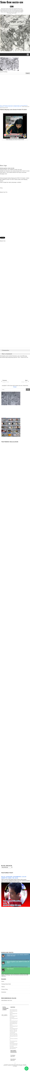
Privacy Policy (4, 989)
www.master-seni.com (6, 1000)
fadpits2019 (2, 106)
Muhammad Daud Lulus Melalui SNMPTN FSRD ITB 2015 (18, 955)
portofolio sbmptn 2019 (9, 106)
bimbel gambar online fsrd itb (8, 105)
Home (1, 105)
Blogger (14, 387)
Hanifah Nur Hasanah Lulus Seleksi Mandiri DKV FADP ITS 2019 (14, 171)
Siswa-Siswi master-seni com (11, 4)
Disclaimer (3, 992)
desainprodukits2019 (23, 105)
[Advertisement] (15, 89)
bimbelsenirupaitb (16, 105)
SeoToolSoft (14, 1065)
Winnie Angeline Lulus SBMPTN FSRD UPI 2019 (18, 962)
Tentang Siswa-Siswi (6, 984)
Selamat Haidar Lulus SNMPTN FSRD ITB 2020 (11, 169)
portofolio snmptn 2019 (17, 106)
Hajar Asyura (10, 968)
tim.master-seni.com (12, 1056)
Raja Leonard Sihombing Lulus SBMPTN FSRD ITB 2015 (13, 877)
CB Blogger (20, 1065)
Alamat (3, 986)
